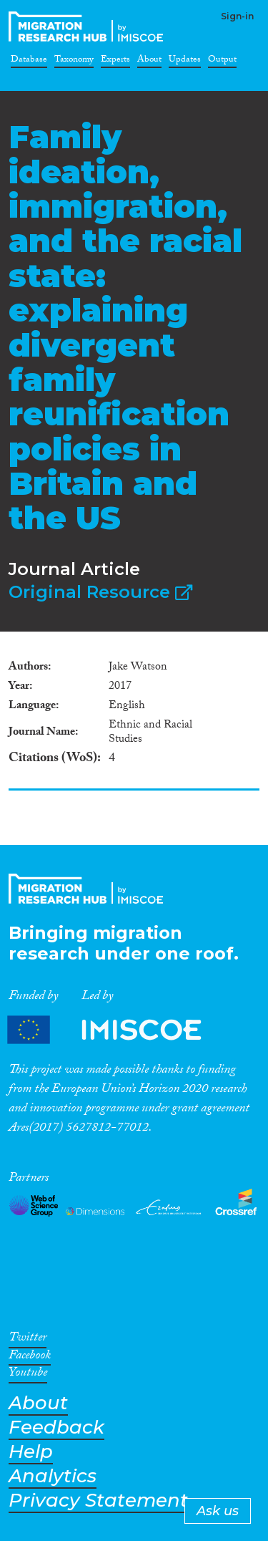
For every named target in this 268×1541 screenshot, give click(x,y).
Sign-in (237, 16)
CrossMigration (89, 26)
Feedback (56, 1427)
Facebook (30, 1357)
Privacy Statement (98, 1500)
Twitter (27, 1339)
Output (222, 61)
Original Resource (100, 591)
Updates (185, 61)
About (149, 61)
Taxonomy (74, 61)
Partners (116, 1030)
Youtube (28, 1374)
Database (29, 61)
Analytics (52, 1476)
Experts (115, 61)
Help (31, 1452)
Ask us (218, 1511)
